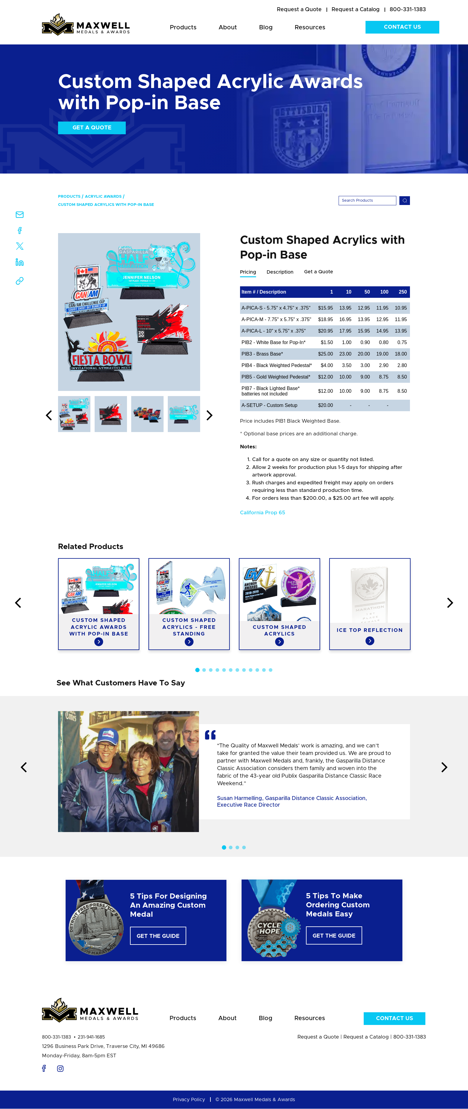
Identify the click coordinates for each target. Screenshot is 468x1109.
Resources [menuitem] (310, 27)
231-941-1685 (91, 1037)
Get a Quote (92, 128)
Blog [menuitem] (266, 27)
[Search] (367, 200)
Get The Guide (158, 936)
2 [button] (204, 670)
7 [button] (237, 670)
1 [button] (197, 670)
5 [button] (224, 670)
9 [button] (250, 670)
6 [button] (230, 670)
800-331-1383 (56, 1037)
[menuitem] (299, 10)
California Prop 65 (262, 512)
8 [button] (244, 670)
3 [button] (211, 670)
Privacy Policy (189, 1100)
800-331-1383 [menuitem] (408, 9)
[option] (129, 312)
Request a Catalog (366, 1037)
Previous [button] (48, 415)
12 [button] (270, 670)
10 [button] (257, 670)
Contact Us (402, 27)
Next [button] (209, 415)
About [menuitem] (228, 27)
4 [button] (217, 670)
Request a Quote (318, 1037)
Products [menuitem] (183, 27)
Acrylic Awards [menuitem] (103, 197)
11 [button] (264, 670)
